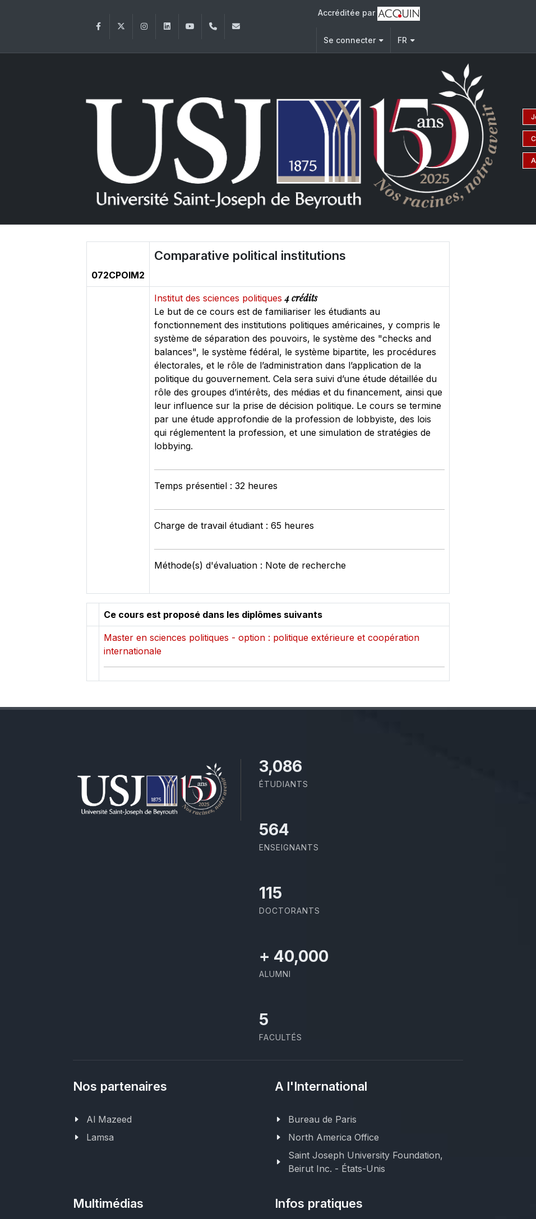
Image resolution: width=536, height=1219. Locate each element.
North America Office (333, 1137)
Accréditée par (369, 14)
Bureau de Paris (322, 1119)
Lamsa (100, 1137)
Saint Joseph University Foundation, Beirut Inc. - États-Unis (365, 1162)
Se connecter (353, 40)
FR (406, 40)
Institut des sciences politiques (219, 298)
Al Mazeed (109, 1119)
